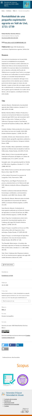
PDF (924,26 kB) (8, 264)
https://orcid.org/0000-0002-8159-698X (10, 38)
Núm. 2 (15, 11)
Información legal (9, 402)
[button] (5, 345)
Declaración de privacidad (11, 404)
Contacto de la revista (10, 399)
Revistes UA (7, 401)
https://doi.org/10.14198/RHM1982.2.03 (15, 42)
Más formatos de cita (8, 301)
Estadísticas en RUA (7, 275)
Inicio (3, 11)
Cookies (6, 406)
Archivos (8, 11)
